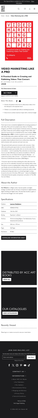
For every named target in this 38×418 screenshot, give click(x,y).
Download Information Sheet (13, 238)
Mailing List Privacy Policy (19, 360)
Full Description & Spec (8, 88)
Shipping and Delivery (19, 390)
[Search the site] (19, 9)
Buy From (7, 93)
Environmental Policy (19, 387)
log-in (6, 332)
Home (2, 16)
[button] (25, 9)
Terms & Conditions (20, 396)
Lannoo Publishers (15, 204)
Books (7, 16)
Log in (2, 96)
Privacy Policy (19, 393)
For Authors (20, 385)
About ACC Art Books (20, 379)
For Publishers (19, 382)
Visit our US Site (21, 401)
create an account (13, 332)
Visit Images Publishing (19, 403)
